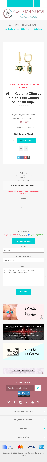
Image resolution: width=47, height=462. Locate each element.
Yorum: (24, 208)
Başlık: (23, 198)
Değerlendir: (23, 232)
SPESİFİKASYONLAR (23, 175)
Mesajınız (24, 266)
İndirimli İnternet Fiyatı (23, 119)
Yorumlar (23, 178)
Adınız (23, 246)
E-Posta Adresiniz (23, 256)
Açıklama (23, 173)
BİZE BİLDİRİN (24, 180)
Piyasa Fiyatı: (18, 114)
